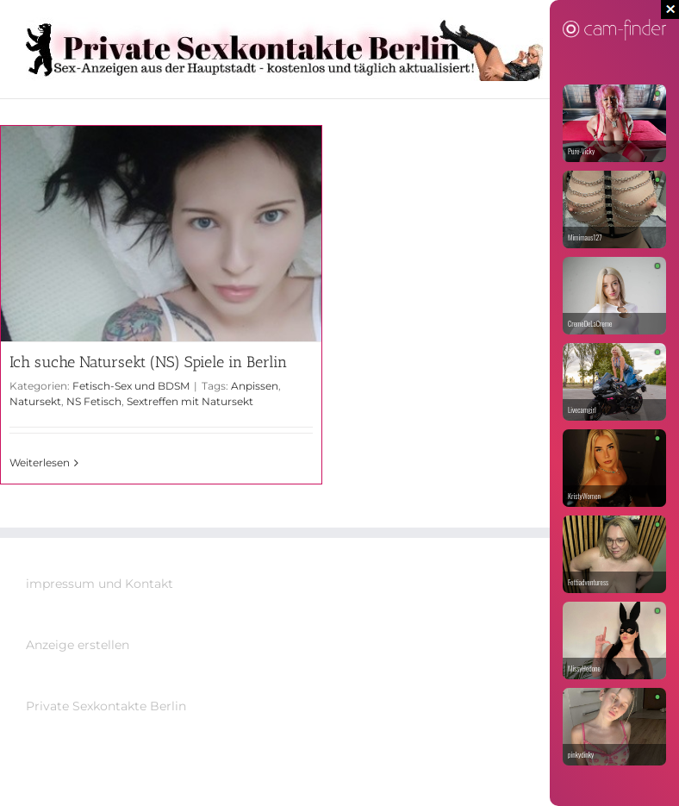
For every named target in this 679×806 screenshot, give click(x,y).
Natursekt (35, 401)
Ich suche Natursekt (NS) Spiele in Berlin (148, 362)
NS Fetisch (93, 401)
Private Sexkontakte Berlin (106, 706)
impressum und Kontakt (99, 583)
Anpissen (254, 385)
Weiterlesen (39, 462)
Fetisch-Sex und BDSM (131, 385)
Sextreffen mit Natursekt (190, 401)
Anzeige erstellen (77, 645)
